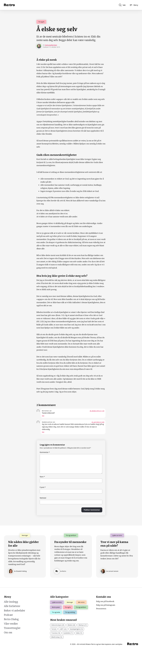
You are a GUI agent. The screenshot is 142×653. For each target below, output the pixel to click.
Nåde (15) (79, 633)
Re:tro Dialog (11, 619)
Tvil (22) (53, 629)
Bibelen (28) (71, 625)
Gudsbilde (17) (68, 633)
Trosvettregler (12, 628)
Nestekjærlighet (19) (76, 629)
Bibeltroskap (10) (56, 637)
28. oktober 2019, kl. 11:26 (97, 411)
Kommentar (45, 452)
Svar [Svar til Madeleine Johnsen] (43, 432)
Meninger (70, 602)
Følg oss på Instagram (105, 605)
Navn (42, 477)
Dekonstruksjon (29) (57, 625)
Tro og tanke (56, 612)
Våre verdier (11, 623)
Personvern (101, 608)
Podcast (8, 614)
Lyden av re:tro (57, 602)
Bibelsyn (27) (82, 625)
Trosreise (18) (55, 633)
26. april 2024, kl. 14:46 (98, 422)
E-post (43, 487)
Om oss (8, 632)
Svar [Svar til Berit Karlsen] (43, 415)
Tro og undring (70, 612)
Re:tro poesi (56, 607)
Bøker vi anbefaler (14, 610)
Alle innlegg (11, 601)
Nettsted (43, 498)
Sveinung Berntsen (51, 45)
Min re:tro (81, 602)
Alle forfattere (12, 606)
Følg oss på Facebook (105, 601)
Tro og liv (41, 22)
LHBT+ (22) (63, 629)
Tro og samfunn (81, 607)
